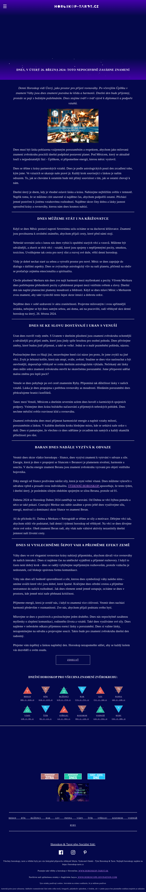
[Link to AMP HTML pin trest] (85, 856)
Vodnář (132, 818)
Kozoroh (120, 818)
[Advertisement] (73, 20)
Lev (59, 818)
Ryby (73, 825)
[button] (61, 792)
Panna (71, 818)
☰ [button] (5, 6)
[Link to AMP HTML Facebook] (61, 856)
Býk (26, 818)
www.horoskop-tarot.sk (93, 871)
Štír (93, 818)
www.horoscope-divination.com (97, 877)
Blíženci (38, 818)
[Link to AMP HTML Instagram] (73, 856)
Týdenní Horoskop (84, 485)
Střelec (105, 818)
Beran (15, 818)
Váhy (82, 818)
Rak (50, 818)
